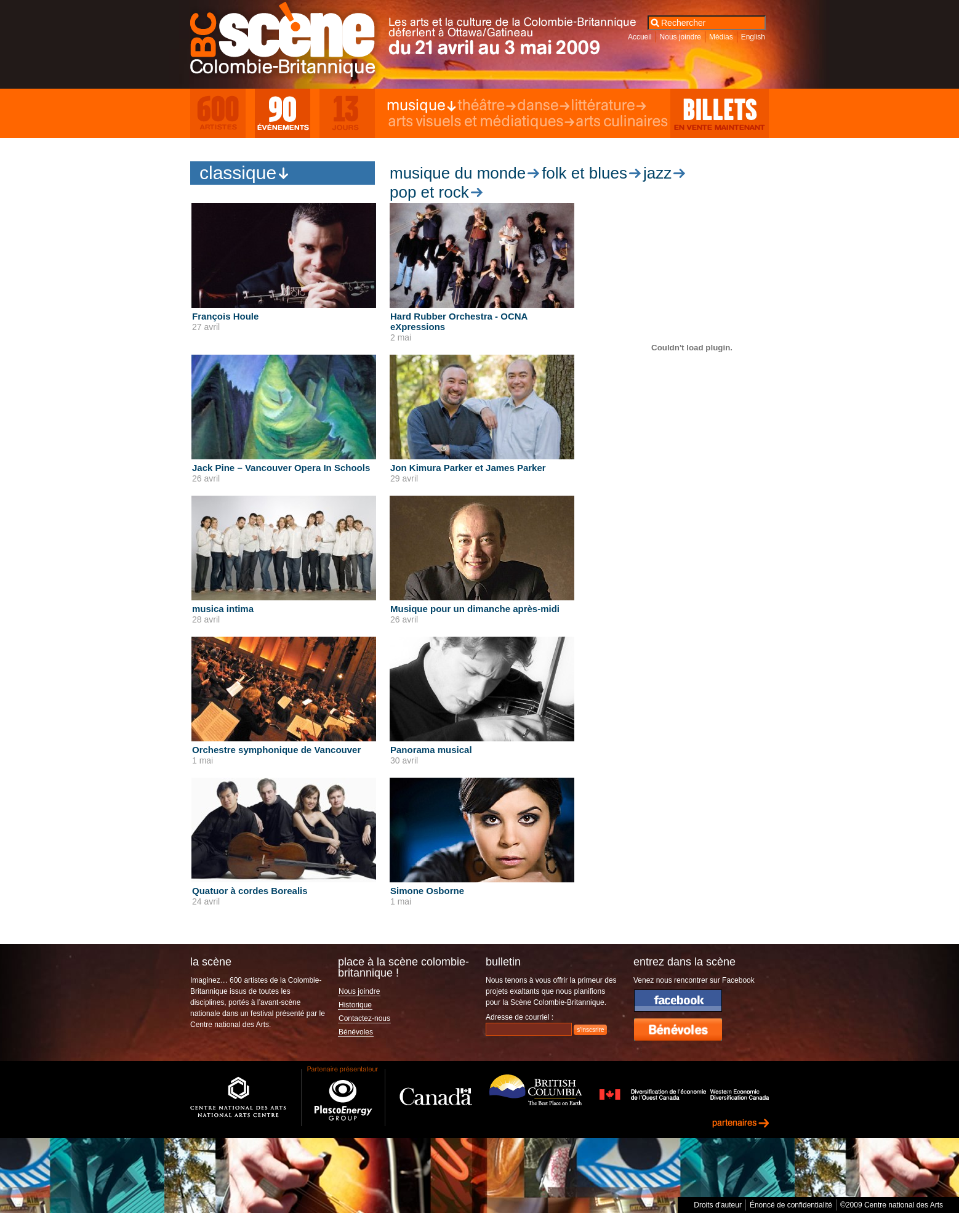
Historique (355, 1005)
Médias (721, 37)
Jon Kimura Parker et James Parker (468, 467)
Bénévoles (356, 1032)
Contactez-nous (364, 1018)
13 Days (347, 113)
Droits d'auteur (718, 1205)
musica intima (223, 608)
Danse (543, 106)
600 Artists (218, 113)
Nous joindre (680, 37)
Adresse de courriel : (519, 1017)
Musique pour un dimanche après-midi (475, 608)
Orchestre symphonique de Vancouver (276, 749)
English (753, 37)
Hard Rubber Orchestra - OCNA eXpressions (459, 321)
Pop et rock (429, 192)
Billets (719, 113)
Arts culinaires (622, 122)
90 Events (282, 113)
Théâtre (486, 106)
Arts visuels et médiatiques (481, 122)
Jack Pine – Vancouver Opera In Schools (281, 467)
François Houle (225, 316)
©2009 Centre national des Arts (891, 1205)
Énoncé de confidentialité (791, 1205)
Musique (422, 106)
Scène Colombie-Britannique (291, 42)
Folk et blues (584, 173)
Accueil (640, 37)
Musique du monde (458, 173)
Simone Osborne (427, 890)
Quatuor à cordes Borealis (250, 890)
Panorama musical (431, 749)
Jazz (657, 173)
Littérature (608, 106)
